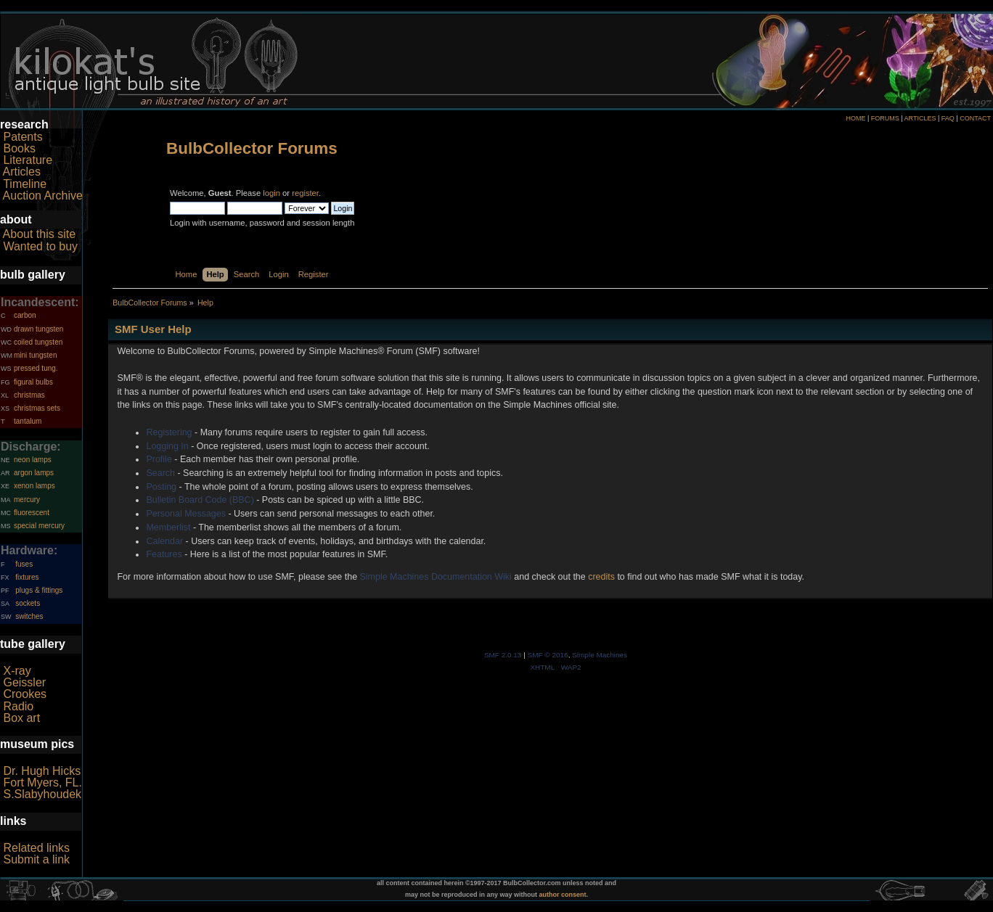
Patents (22, 137)
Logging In (167, 446)
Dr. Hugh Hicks (42, 771)
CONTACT (975, 118)
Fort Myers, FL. (42, 782)
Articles (22, 171)
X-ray (16, 671)
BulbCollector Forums (252, 148)
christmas (29, 395)
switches (29, 616)
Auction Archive (43, 195)
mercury (27, 500)
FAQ (948, 118)
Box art (21, 718)
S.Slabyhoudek (42, 794)
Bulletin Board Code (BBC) (199, 500)
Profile (158, 459)
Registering (169, 432)
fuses (24, 564)
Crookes (24, 694)
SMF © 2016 (548, 655)
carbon (25, 315)
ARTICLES (920, 118)
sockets (27, 603)
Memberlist (168, 527)
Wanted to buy (40, 246)
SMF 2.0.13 (503, 655)
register (305, 193)
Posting (161, 487)
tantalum (27, 421)
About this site (39, 234)
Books (19, 148)
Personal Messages (186, 514)
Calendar (164, 541)
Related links (36, 848)
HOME (855, 118)
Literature (27, 160)
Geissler (24, 682)
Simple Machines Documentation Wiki (436, 577)
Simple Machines (599, 655)
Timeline (24, 184)
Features (163, 554)
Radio (18, 706)
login (271, 193)
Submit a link (36, 859)
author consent (563, 894)
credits (601, 577)
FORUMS (885, 118)
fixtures (26, 577)
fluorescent (31, 513)
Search (160, 473)
